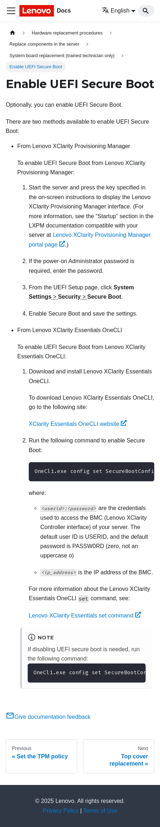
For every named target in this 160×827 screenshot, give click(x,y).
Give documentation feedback (48, 717)
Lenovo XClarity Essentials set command (85, 615)
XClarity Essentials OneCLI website (78, 424)
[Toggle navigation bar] (11, 10)
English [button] (115, 11)
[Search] (146, 11)
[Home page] (12, 32)
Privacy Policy (61, 811)
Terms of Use (100, 811)
